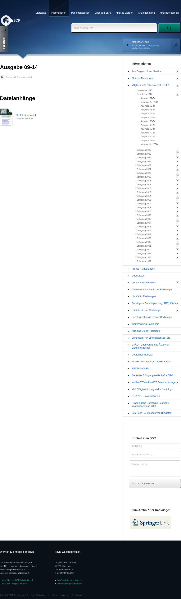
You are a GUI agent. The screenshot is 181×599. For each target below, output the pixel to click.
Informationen (58, 12)
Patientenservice (80, 12)
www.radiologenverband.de (70, 584)
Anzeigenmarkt (146, 12)
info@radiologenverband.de (70, 580)
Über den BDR (103, 12)
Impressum (65, 595)
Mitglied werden (124, 12)
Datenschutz (77, 595)
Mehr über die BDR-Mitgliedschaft (17, 580)
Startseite (40, 12)
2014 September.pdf (26, 115)
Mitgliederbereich (169, 12)
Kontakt (55, 595)
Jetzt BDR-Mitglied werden (14, 584)
